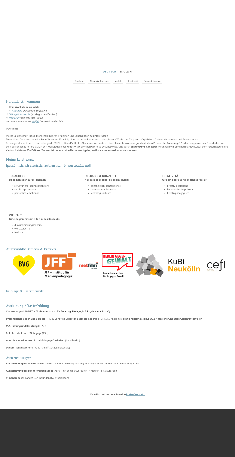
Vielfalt (118, 81)
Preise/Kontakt (135, 394)
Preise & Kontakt (152, 81)
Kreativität (133, 81)
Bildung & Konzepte (99, 81)
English (126, 71)
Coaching (78, 81)
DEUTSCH (109, 71)
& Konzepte (19, 114)
